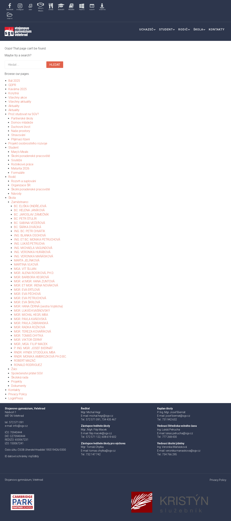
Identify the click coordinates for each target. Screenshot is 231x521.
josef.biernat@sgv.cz (178, 415)
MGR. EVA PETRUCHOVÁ (30, 298)
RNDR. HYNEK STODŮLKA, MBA (34, 352)
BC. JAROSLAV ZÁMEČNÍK (31, 214)
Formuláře (18, 172)
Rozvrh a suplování (23, 181)
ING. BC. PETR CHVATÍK (29, 231)
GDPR (12, 85)
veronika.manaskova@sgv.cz (183, 450)
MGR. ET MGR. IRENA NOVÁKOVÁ (36, 285)
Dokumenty (18, 386)
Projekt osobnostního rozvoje (27, 143)
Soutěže (16, 160)
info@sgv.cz (20, 425)
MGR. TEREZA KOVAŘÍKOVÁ (32, 331)
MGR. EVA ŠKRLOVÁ (27, 302)
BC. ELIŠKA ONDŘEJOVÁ (30, 206)
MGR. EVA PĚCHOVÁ (27, 294)
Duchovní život (20, 127)
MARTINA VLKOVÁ (26, 264)
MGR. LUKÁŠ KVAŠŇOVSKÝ (32, 310)
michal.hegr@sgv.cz (101, 415)
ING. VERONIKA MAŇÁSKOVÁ (33, 256)
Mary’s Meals (19, 152)
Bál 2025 (14, 80)
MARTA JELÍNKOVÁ (26, 260)
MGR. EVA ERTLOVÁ (27, 289)
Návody (16, 193)
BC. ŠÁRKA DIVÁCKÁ (27, 227)
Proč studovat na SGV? (23, 114)
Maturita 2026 (20, 168)
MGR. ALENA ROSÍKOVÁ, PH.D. (34, 273)
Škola (198, 29)
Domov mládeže (22, 122)
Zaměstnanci (19, 202)
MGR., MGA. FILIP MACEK (31, 344)
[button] (10, 7)
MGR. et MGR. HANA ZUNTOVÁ (34, 281)
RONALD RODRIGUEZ (28, 365)
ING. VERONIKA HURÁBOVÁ (32, 252)
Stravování (18, 135)
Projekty (16, 381)
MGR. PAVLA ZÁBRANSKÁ (31, 323)
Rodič (183, 29)
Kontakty (216, 29)
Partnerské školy (22, 118)
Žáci (14, 369)
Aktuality (13, 106)
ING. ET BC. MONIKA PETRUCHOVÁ (37, 239)
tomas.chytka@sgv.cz (102, 450)
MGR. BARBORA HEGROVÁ (31, 277)
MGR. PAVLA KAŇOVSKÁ (30, 319)
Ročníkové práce (22, 164)
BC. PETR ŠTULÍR (25, 218)
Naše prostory (20, 131)
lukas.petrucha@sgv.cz (179, 433)
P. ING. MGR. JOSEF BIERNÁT (33, 348)
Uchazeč (146, 29)
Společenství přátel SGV (27, 373)
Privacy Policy (17, 394)
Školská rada (19, 377)
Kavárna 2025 (17, 89)
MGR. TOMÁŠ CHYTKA (28, 335)
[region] (58, 11)
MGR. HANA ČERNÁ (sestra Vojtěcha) (38, 306)
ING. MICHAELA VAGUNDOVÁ (33, 248)
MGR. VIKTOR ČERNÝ (28, 339)
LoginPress (15, 398)
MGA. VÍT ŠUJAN (25, 269)
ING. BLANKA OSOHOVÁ (30, 235)
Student (166, 29)
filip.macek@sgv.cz (100, 433)
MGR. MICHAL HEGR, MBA (31, 314)
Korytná (13, 93)
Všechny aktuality (19, 101)
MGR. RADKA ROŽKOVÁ (29, 327)
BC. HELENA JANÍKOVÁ (29, 210)
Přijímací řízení (20, 139)
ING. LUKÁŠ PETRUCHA (29, 243)
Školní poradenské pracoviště (30, 156)
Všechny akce (17, 97)
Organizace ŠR (20, 185)
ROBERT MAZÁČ (25, 360)
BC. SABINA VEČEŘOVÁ (29, 223)
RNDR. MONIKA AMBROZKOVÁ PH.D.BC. (40, 356)
